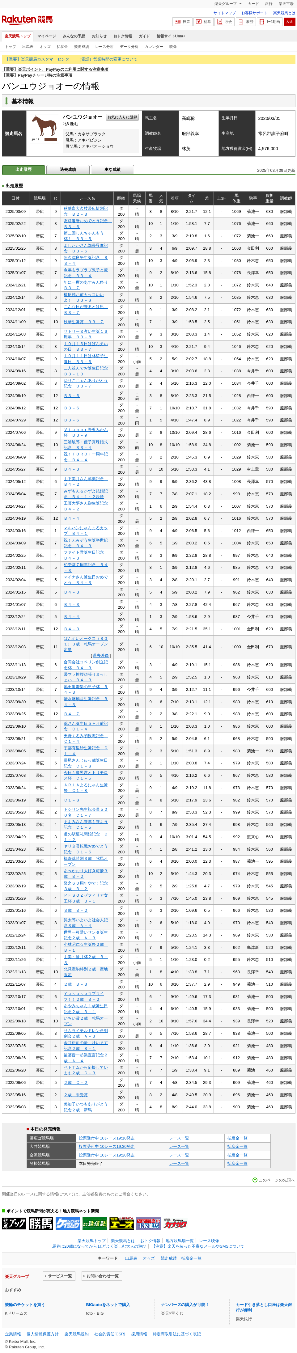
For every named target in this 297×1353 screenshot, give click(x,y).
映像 (173, 46)
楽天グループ (226, 4)
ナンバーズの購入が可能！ (185, 1304)
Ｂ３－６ (72, 395)
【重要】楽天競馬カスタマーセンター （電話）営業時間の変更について (71, 59)
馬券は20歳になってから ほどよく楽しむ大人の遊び (99, 1246)
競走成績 (81, 46)
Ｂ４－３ (72, 469)
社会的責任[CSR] (109, 1334)
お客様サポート (254, 13)
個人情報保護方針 (43, 1334)
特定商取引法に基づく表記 (177, 1334)
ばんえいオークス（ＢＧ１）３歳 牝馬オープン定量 (86, 644)
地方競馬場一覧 (180, 1240)
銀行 (269, 4)
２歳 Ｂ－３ (76, 984)
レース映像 (209, 1240)
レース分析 (104, 46)
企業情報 (13, 1334)
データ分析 (129, 46)
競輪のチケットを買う (25, 1304)
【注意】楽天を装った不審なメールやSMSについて (197, 1246)
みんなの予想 (74, 36)
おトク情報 (122, 36)
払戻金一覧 (237, 1138)
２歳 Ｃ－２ (76, 1082)
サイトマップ (225, 13)
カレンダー (154, 46)
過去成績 (68, 169)
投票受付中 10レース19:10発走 (107, 1138)
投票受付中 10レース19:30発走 (107, 1146)
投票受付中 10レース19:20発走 (107, 1155)
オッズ (45, 46)
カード (253, 4)
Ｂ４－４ (72, 518)
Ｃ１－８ (72, 800)
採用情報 (139, 1334)
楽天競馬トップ (18, 36)
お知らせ (99, 36)
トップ (10, 46)
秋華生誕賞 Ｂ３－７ (84, 321)
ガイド (144, 36)
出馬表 (27, 46)
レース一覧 (179, 1138)
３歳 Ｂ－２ (76, 910)
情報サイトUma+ (171, 36)
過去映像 (101, 655)
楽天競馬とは (284, 13)
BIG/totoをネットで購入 (108, 1304)
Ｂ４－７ (72, 714)
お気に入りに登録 (122, 117)
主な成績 (112, 169)
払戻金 (62, 46)
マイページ (46, 36)
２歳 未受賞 (76, 1095)
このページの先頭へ (277, 1180)
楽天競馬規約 (77, 1334)
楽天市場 (286, 4)
